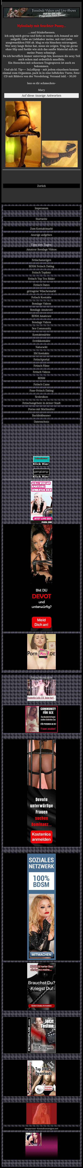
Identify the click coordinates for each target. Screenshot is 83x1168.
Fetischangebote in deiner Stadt (41, 403)
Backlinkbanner (41, 415)
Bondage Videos (41, 303)
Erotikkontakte (41, 341)
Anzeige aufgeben (41, 235)
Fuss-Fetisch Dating (41, 390)
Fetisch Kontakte (41, 297)
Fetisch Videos (41, 372)
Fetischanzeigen (41, 260)
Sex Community (41, 328)
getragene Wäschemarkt (41, 291)
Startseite (41, 219)
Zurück (41, 186)
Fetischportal (41, 359)
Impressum (41, 208)
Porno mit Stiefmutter (41, 409)
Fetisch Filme (41, 365)
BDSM (41, 378)
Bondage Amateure (41, 309)
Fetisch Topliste (41, 272)
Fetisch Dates (41, 285)
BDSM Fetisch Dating (41, 266)
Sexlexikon (41, 396)
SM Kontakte (41, 353)
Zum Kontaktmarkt (41, 228)
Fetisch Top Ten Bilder (41, 278)
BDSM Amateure (41, 316)
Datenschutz (41, 421)
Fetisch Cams (41, 384)
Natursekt (42, 347)
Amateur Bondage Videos (41, 249)
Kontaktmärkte (42, 334)
